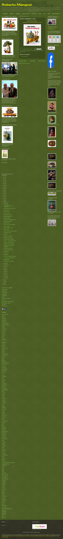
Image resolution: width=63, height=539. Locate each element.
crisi (2, 404)
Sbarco (3, 366)
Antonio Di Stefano (5, 289)
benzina (3, 386)
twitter (3, 504)
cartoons (3, 398)
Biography (18, 13)
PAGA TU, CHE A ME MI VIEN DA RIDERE (10, 231)
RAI (2, 358)
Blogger (38, 532)
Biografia (12, 13)
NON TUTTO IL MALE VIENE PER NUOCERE (9, 246)
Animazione (34, 13)
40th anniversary (4, 314)
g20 (2, 425)
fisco (2, 419)
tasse (2, 498)
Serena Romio (4, 304)
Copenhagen (4, 328)
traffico (3, 501)
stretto (3, 495)
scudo (3, 486)
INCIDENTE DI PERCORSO (7, 221)
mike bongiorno (4, 455)
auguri (3, 380)
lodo (2, 447)
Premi (3, 357)
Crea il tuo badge (50, 68)
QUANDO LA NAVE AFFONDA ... (9, 242)
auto (2, 382)
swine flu (3, 496)
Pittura (40, 13)
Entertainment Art (26, 13)
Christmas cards (4, 323)
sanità (3, 480)
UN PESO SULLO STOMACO (8, 235)
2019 (4, 188)
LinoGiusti (3, 339)
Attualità (3, 318)
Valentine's (3, 370)
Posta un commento (24, 56)
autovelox (3, 385)
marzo (5, 274)
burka (3, 391)
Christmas (3, 321)
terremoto (3, 499)
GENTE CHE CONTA (7, 218)
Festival (3, 334)
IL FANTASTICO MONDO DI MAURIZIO (10, 256)
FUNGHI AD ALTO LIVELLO (8, 214)
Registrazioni (4, 361)
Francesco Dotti (4, 294)
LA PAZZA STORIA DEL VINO (8, 249)
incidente (3, 435)
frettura (3, 422)
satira (3, 483)
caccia (3, 392)
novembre (5, 204)
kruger (3, 443)
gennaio (5, 277)
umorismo (3, 505)
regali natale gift (4, 478)
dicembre (5, 202)
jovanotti (3, 441)
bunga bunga (4, 389)
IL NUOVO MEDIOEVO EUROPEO (9, 239)
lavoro (3, 446)
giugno (5, 269)
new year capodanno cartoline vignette (8, 462)
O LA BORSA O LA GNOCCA (8, 248)
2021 (3, 185)
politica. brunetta (4, 474)
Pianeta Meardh (4, 354)
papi (2, 471)
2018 (4, 190)
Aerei (3, 315)
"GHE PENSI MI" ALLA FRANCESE (9, 261)
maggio (5, 271)
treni (2, 502)
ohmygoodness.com (5, 464)
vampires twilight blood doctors (7, 508)
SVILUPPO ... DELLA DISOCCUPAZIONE (10, 240)
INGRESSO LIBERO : (7, 259)
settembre (5, 264)
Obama (3, 352)
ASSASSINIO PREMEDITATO (8, 216)
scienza (3, 484)
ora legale (3, 465)
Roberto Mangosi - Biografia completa (7, 301)
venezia (3, 510)
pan (2, 468)
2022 (4, 183)
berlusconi (3, 388)
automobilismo (4, 383)
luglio (5, 268)
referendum (4, 477)
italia (2, 440)
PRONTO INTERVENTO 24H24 (8, 227)
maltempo (3, 450)
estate (3, 412)
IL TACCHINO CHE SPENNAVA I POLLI (10, 219)
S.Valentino (3, 364)
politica (3, 472)
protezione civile (4, 475)
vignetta (3, 511)
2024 (4, 180)
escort (3, 410)
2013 (3, 198)
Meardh (3, 345)
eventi (3, 413)
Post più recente (22, 61)
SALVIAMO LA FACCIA (7, 232)
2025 (4, 178)
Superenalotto (4, 369)
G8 (2, 336)
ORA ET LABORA (6, 229)
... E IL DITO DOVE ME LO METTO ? (9, 257)
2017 (3, 191)
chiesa (3, 400)
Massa (3, 343)
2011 (3, 201)
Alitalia (3, 317)
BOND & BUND (6, 254)
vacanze (3, 507)
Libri (45, 13)
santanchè (3, 481)
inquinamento (4, 438)
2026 (4, 177)
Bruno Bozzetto (4, 291)
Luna (2, 340)
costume (3, 403)
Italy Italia (3, 297)
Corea (3, 330)
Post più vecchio (42, 61)
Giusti (3, 337)
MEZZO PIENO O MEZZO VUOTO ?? (9, 208)
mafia (3, 449)
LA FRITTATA (6, 253)
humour (3, 434)
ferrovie (3, 416)
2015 (3, 195)
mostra (3, 459)
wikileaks (3, 517)
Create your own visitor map (36, 529)
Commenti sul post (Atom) (26, 63)
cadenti (3, 394)
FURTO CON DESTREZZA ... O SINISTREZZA (8, 206)
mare (2, 452)
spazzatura (3, 489)
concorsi (3, 401)
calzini (3, 395)
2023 (4, 182)
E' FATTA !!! (5, 234)
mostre (3, 461)
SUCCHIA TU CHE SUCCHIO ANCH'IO (9, 224)
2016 (4, 193)
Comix (3, 327)
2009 (4, 281)
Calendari (3, 320)
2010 (4, 279)
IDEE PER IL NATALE (7, 210)
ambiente (3, 376)
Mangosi (3, 342)
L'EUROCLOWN (6, 251)
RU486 (3, 360)
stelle (2, 493)
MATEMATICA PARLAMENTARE (9, 244)
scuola (3, 487)
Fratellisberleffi (4, 295)
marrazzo (3, 453)
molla (3, 456)
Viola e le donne (4, 305)
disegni (3, 406)
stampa (3, 492)
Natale (3, 349)
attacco (3, 379)
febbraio (5, 276)
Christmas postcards (5, 324)
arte (2, 377)
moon (3, 458)
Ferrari (3, 333)
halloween (3, 432)
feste (2, 418)
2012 (3, 199)
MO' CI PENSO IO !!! (7, 211)
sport (2, 490)
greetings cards (4, 431)
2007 (4, 284)
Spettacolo (3, 367)
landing (3, 444)
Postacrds (3, 355)
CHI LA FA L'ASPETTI (7, 213)
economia (3, 409)
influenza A (3, 437)
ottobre (5, 263)
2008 (4, 283)
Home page (32, 61)
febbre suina (4, 415)
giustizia (3, 426)
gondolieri (3, 428)
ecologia (3, 407)
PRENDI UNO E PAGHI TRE (8, 237)
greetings (3, 429)
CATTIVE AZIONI (6, 226)
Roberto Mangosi (17, 4)
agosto (5, 266)
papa (2, 469)
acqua (3, 374)
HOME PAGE (5, 13)
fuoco (3, 423)
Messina (3, 346)
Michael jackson (4, 348)
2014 (4, 196)
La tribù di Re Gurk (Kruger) (6, 298)
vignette (3, 513)
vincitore (3, 514)
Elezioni (3, 331)
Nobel (3, 351)
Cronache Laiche (4, 292)
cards (3, 397)
